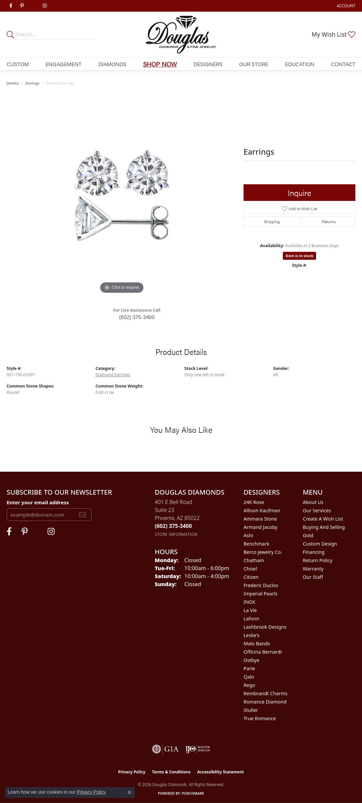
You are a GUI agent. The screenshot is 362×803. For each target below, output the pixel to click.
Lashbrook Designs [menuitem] (265, 627)
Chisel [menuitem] (250, 568)
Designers (208, 64)
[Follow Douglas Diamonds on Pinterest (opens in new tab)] (22, 6)
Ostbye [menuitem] (251, 660)
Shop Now (160, 64)
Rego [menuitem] (249, 685)
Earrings (32, 83)
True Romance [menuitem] (260, 718)
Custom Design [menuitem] (320, 544)
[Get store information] (176, 534)
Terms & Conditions (171, 772)
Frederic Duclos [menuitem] (261, 585)
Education (299, 64)
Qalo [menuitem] (249, 677)
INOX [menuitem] (249, 602)
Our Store (253, 64)
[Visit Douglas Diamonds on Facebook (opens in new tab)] (11, 6)
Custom (18, 64)
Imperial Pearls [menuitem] (260, 593)
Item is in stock (299, 255)
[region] (122, 195)
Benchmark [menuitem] (256, 544)
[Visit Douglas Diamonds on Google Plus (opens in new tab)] (33, 6)
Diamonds (112, 64)
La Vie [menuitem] (250, 610)
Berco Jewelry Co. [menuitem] (263, 552)
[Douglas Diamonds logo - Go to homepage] (181, 34)
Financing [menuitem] (313, 552)
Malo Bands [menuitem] (257, 643)
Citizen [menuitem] (251, 577)
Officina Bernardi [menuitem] (263, 652)
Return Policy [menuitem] (317, 560)
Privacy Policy (131, 772)
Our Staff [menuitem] (313, 577)
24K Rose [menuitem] (254, 502)
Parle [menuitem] (249, 668)
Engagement (64, 64)
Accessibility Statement (220, 772)
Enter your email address (38, 502)
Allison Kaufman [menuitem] (262, 510)
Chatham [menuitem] (254, 560)
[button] (345, 6)
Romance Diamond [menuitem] (265, 702)
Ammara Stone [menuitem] (260, 519)
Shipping (272, 222)
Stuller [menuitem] (251, 710)
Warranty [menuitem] (313, 568)
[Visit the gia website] (165, 749)
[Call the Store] (173, 526)
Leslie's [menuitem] (252, 635)
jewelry (13, 83)
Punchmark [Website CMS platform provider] (193, 793)
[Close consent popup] (129, 792)
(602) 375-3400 (137, 317)
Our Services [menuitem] (317, 510)
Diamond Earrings (112, 375)
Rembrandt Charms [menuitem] (265, 693)
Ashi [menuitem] (248, 535)
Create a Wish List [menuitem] (323, 519)
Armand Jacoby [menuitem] (260, 527)
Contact (343, 64)
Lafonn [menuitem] (251, 618)
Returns (328, 222)
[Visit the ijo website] (197, 749)
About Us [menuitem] (313, 502)
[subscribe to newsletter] (82, 515)
